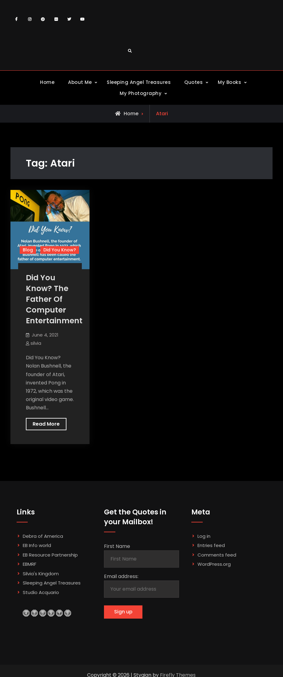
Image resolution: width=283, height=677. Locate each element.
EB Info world (37, 545)
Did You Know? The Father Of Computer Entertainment (54, 299)
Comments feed (216, 555)
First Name (117, 546)
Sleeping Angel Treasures (139, 82)
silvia (35, 343)
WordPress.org (214, 564)
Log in (203, 536)
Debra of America (43, 536)
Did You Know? (59, 250)
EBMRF (29, 564)
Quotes (193, 82)
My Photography (140, 93)
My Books (229, 82)
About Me (80, 82)
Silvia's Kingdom (41, 573)
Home (47, 82)
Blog (28, 250)
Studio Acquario (41, 592)
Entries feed (211, 545)
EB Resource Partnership (50, 555)
